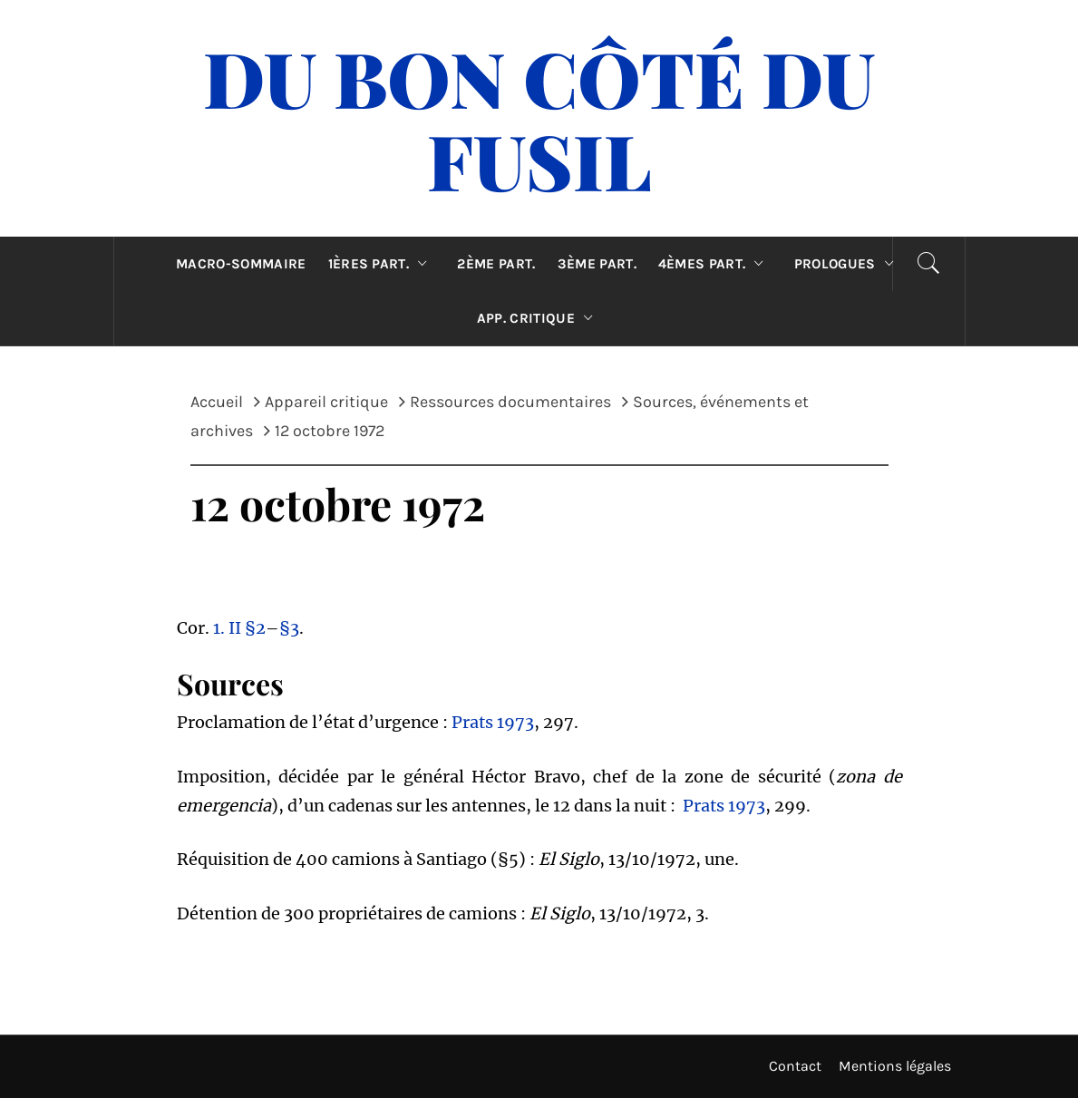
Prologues (848, 264)
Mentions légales (895, 1065)
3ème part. (597, 264)
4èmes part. (715, 264)
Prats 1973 (493, 722)
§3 (289, 627)
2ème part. (496, 264)
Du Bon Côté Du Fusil (539, 118)
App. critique (539, 318)
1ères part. (382, 264)
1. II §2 (239, 627)
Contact (795, 1065)
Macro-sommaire (241, 264)
